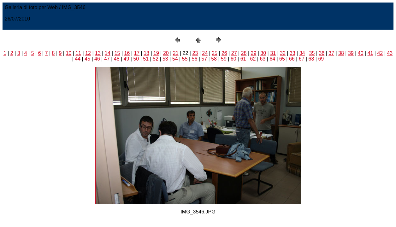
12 (88, 53)
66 (292, 58)
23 (195, 53)
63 (262, 58)
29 (254, 53)
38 (341, 53)
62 (253, 58)
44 (77, 58)
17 (136, 53)
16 (127, 53)
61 (243, 58)
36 (321, 53)
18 (146, 53)
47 (107, 58)
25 (214, 53)
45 (87, 58)
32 (283, 53)
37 (331, 53)
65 (282, 58)
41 (370, 53)
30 (263, 53)
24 (205, 53)
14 (107, 53)
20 (166, 53)
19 (156, 53)
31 (273, 53)
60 (233, 58)
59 (224, 58)
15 (117, 53)
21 (176, 53)
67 (301, 58)
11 (78, 53)
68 (311, 58)
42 (380, 53)
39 (351, 53)
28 (244, 53)
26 (224, 53)
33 (292, 53)
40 (360, 53)
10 (68, 53)
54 (175, 58)
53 (165, 58)
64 (272, 58)
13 (98, 53)
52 (155, 58)
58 (214, 58)
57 (204, 58)
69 (321, 58)
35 (312, 53)
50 (136, 58)
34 (302, 53)
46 (97, 58)
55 (185, 58)
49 (126, 58)
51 (146, 58)
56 (194, 58)
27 (234, 53)
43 (390, 53)
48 (117, 58)
